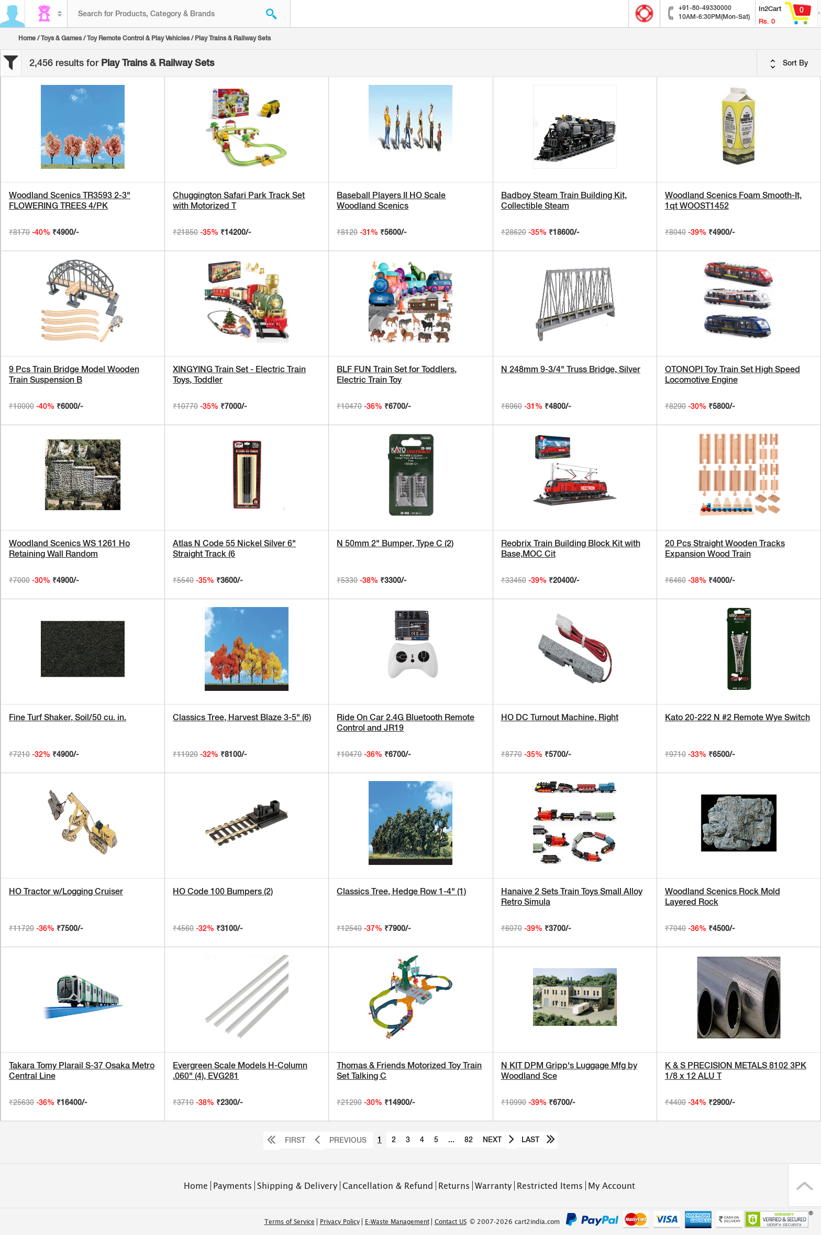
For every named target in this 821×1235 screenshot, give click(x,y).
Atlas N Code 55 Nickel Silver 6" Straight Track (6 (234, 548)
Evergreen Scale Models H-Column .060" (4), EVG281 (240, 1070)
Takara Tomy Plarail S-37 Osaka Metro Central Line (81, 1070)
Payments (232, 1185)
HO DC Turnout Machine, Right (559, 717)
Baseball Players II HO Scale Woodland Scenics (391, 200)
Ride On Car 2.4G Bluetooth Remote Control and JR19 (405, 722)
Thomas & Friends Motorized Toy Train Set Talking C (409, 1070)
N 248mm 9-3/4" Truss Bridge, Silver (570, 369)
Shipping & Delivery (297, 1185)
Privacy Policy (340, 1222)
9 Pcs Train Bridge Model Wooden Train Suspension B (74, 374)
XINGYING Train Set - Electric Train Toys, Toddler (239, 374)
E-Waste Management (397, 1222)
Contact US (451, 1222)
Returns (454, 1185)
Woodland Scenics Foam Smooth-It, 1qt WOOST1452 (733, 200)
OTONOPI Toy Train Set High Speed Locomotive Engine (732, 374)
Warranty (493, 1185)
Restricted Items (550, 1185)
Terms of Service (289, 1222)
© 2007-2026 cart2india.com (515, 1222)
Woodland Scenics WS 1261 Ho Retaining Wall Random (69, 548)
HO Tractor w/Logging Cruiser (66, 891)
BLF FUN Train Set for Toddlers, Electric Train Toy (397, 374)
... (451, 1139)
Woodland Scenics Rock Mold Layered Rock (722, 896)
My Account (611, 1185)
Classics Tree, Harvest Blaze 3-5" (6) (242, 717)
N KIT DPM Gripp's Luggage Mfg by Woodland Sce (569, 1070)
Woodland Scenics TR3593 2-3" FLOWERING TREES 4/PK (69, 200)
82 (468, 1139)
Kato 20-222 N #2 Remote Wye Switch (737, 717)
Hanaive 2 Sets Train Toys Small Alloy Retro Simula (571, 896)
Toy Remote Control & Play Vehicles (138, 38)
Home (27, 38)
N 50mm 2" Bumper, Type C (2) (395, 543)
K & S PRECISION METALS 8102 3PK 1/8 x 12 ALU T (735, 1070)
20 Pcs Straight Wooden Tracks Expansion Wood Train (725, 548)
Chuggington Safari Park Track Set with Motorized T (239, 200)
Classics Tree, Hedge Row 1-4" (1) (401, 891)
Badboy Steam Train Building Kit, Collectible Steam (564, 200)
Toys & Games (61, 38)
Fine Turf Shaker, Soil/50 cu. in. (67, 717)
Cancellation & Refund (387, 1185)
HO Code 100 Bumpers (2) (223, 891)
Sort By (789, 63)
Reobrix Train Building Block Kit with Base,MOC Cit (570, 548)
